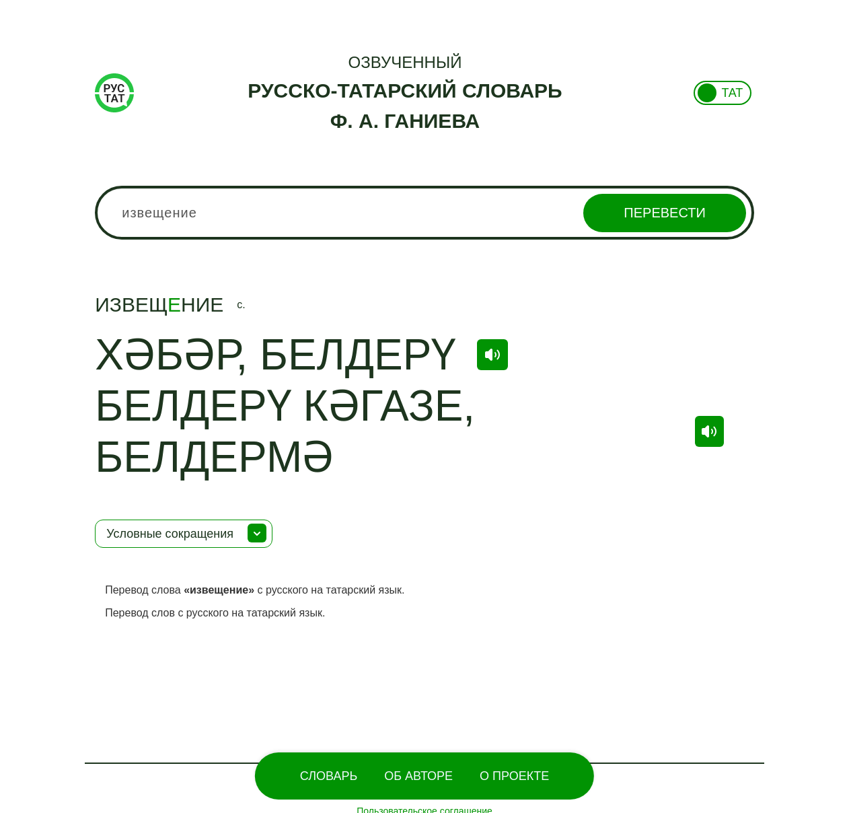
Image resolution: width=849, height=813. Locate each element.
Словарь (328, 776)
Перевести (664, 212)
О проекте (514, 776)
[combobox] (424, 213)
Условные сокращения (169, 533)
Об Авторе (418, 776)
